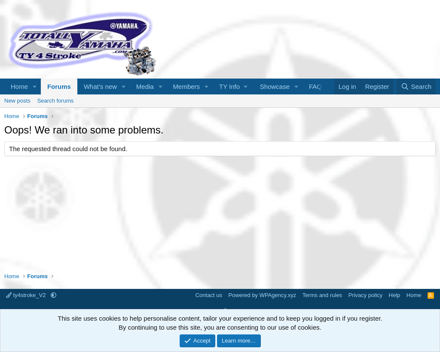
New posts (17, 100)
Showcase (275, 86)
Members (186, 86)
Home (19, 86)
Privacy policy (365, 295)
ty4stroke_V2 (26, 295)
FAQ (315, 86)
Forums (59, 86)
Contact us (209, 295)
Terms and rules (322, 295)
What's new (100, 86)
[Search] (416, 86)
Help (394, 295)
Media (145, 86)
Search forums (55, 100)
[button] (35, 86)
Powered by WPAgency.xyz (262, 295)
